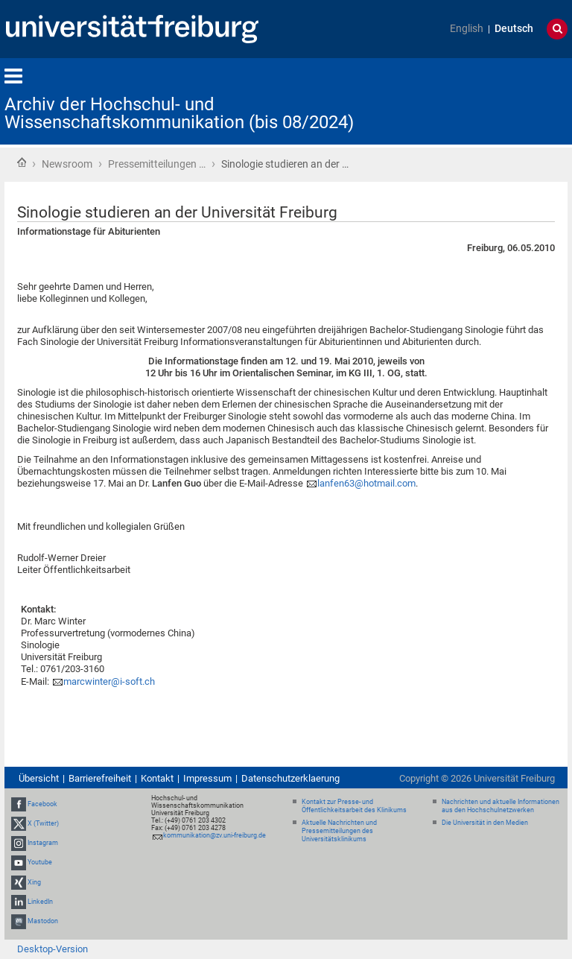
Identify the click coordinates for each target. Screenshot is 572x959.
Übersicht (39, 778)
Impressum (207, 778)
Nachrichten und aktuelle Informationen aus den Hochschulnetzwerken (500, 806)
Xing (34, 882)
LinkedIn (40, 901)
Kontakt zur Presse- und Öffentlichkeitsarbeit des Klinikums (354, 806)
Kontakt (157, 778)
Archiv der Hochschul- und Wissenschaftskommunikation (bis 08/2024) (179, 113)
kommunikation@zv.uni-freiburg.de (214, 835)
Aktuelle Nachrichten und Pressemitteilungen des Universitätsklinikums (339, 831)
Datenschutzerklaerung (290, 778)
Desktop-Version (52, 949)
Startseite (21, 162)
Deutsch (514, 28)
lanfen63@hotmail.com (366, 483)
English (466, 28)
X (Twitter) (43, 823)
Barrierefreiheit (100, 778)
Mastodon (43, 921)
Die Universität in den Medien (485, 822)
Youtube (40, 863)
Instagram (43, 842)
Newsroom (67, 164)
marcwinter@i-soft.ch (109, 681)
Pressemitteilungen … (157, 164)
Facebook (42, 804)
